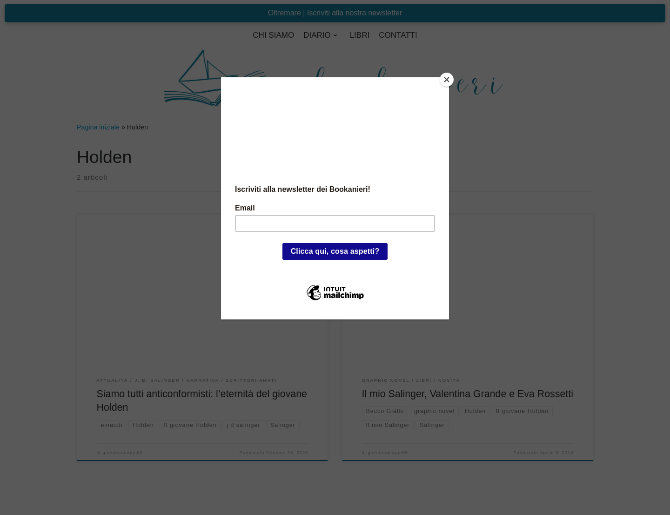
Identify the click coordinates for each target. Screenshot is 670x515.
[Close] (447, 80)
